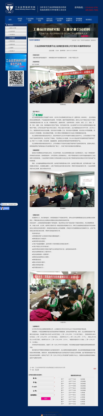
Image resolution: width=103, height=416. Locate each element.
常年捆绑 (12, 38)
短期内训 (12, 44)
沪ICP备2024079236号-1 (52, 412)
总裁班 (11, 47)
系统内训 (12, 41)
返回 (95, 368)
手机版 (60, 415)
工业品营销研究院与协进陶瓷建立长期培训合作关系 (50, 367)
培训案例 (12, 34)
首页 (78, 40)
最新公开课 (12, 28)
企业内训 (12, 31)
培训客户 (12, 51)
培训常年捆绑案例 (85, 40)
